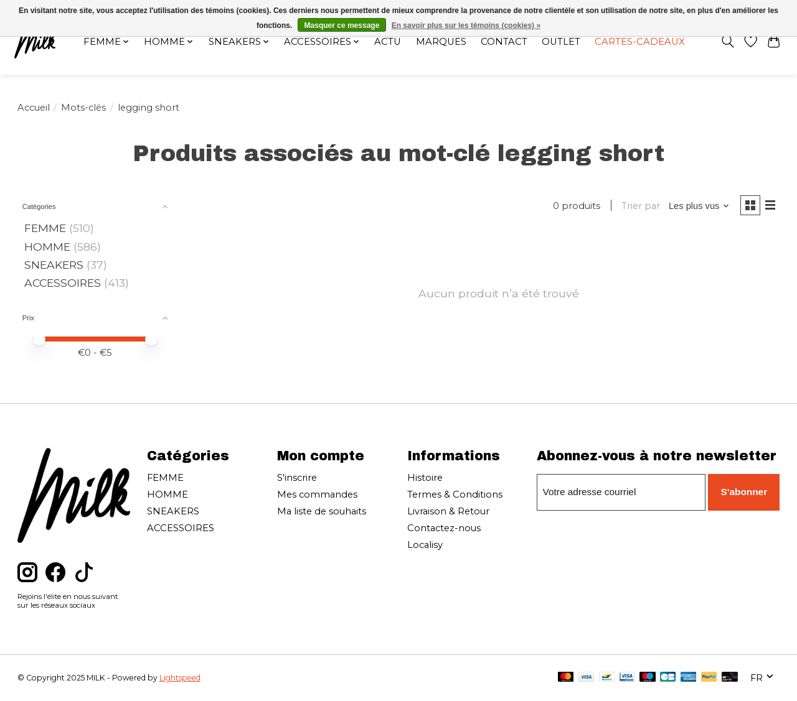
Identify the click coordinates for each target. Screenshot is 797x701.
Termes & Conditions (454, 494)
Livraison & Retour (448, 511)
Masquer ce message (342, 25)
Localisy (425, 544)
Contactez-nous (444, 528)
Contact (505, 43)
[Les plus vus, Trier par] (696, 207)
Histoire (425, 477)
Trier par (637, 207)
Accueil (33, 107)
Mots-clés (83, 107)
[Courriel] (622, 492)
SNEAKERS (53, 264)
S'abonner (745, 491)
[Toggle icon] (724, 43)
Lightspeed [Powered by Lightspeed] (179, 677)
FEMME (45, 227)
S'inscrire (297, 477)
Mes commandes (317, 494)
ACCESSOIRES (62, 282)
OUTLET (563, 43)
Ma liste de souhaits (321, 511)
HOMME (47, 246)
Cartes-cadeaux (643, 43)
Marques (441, 43)
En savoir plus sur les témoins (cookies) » (466, 25)
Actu (386, 43)
